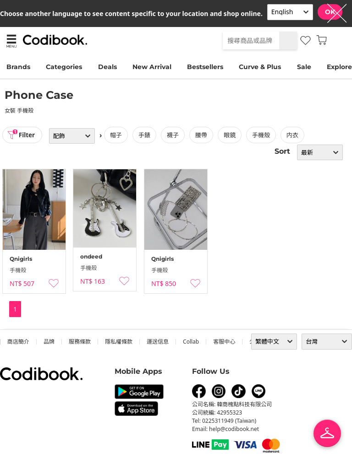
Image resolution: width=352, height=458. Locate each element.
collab (191, 341)
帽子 (118, 135)
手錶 (146, 135)
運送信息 (158, 341)
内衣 (294, 135)
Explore (339, 67)
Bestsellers (205, 67)
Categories (64, 67)
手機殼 (263, 135)
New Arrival (151, 67)
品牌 (49, 341)
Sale (304, 67)
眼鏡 (231, 135)
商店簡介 (18, 341)
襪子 (175, 135)
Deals (107, 67)
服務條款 (80, 341)
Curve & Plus (260, 67)
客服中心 (224, 341)
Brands (18, 67)
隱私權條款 (118, 341)
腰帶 (203, 135)
